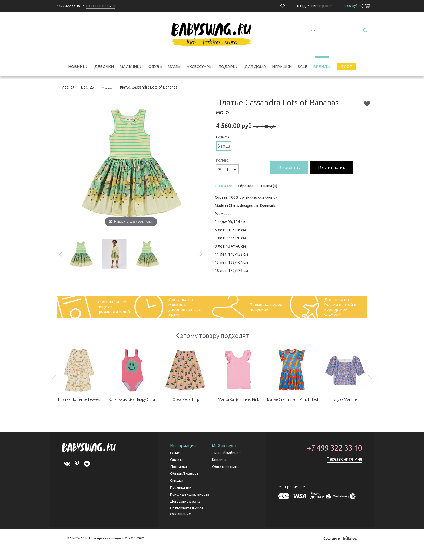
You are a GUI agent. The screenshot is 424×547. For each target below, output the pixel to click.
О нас (175, 453)
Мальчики (131, 66)
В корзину (290, 167)
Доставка (178, 467)
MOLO (106, 87)
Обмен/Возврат (184, 473)
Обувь (155, 66)
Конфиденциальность (190, 494)
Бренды (322, 66)
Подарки (228, 66)
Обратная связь (226, 467)
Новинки (78, 66)
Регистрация (321, 6)
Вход (301, 6)
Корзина (219, 460)
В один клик (334, 167)
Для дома (255, 66)
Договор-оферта (185, 501)
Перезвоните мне (344, 459)
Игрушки (282, 66)
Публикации (180, 487)
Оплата (177, 460)
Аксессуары (200, 66)
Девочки (104, 66)
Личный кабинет (226, 453)
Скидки (176, 480)
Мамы (174, 66)
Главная (67, 87)
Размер (222, 137)
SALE (302, 66)
